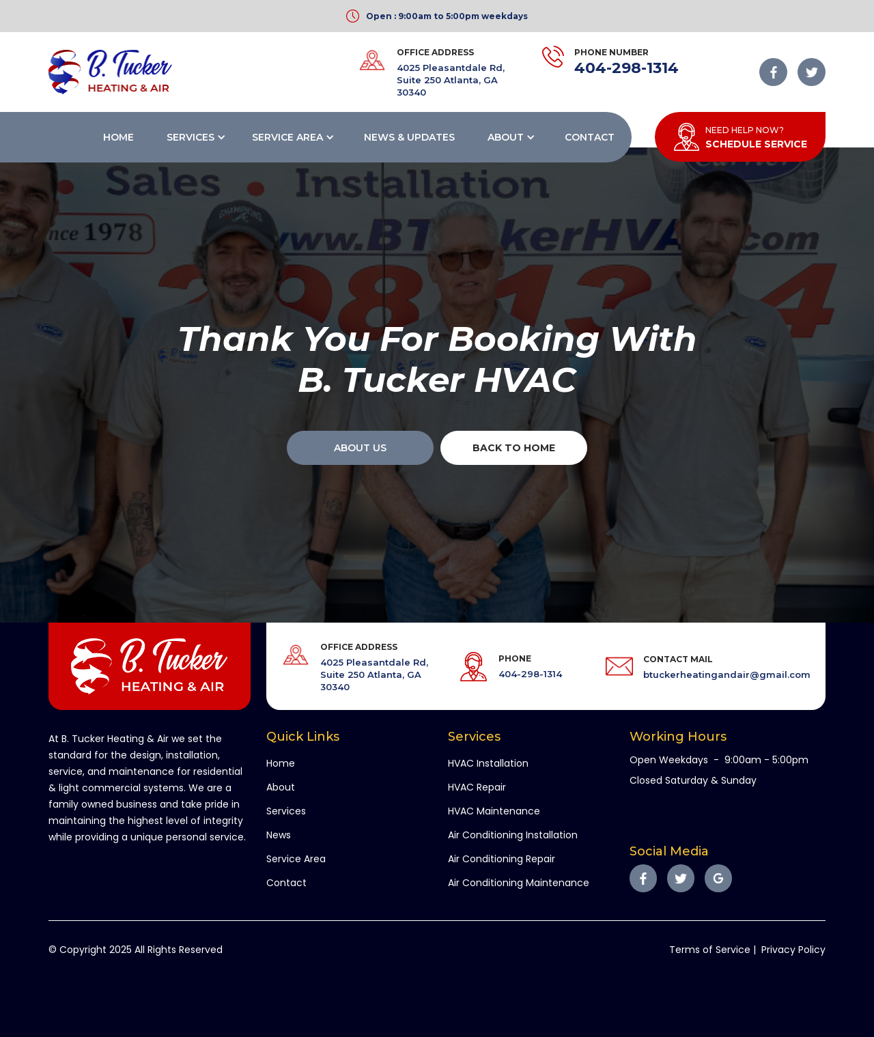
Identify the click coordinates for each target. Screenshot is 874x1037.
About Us (360, 448)
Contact (590, 137)
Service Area (287, 137)
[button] (194, 137)
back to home (514, 448)
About (506, 137)
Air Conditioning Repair (501, 859)
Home (118, 137)
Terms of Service (709, 949)
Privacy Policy (793, 949)
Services (190, 137)
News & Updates (409, 137)
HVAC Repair (477, 787)
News (278, 835)
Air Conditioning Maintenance (518, 883)
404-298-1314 (626, 68)
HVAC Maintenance (494, 811)
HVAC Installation (488, 763)
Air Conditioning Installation (513, 835)
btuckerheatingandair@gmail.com (726, 674)
